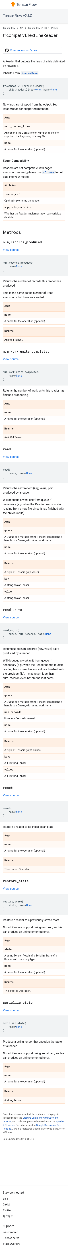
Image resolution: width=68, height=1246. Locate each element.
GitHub (7, 1204)
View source (11, 250)
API (21, 28)
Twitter (7, 1210)
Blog (5, 1198)
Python (54, 28)
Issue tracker (10, 1232)
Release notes (11, 1238)
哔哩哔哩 (8, 1216)
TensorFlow (9, 28)
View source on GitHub (21, 50)
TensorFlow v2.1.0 (17, 16)
